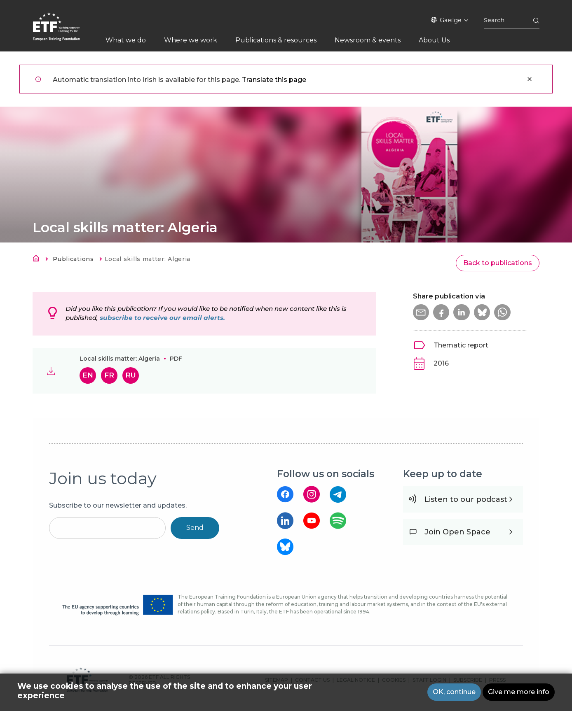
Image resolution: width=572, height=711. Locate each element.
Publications (73, 259)
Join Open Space (457, 531)
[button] (421, 312)
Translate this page (274, 80)
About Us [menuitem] (434, 40)
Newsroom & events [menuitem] (368, 40)
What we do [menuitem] (125, 40)
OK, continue (454, 692)
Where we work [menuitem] (190, 40)
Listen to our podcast (465, 499)
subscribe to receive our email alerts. (162, 318)
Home (38, 260)
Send (195, 528)
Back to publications (497, 263)
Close (529, 79)
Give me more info (518, 692)
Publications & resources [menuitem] (275, 40)
